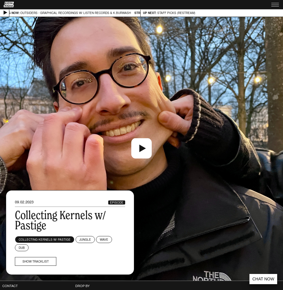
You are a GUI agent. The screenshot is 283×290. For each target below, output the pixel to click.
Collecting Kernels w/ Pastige (45, 239)
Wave (104, 239)
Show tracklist (35, 261)
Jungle (85, 239)
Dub (22, 248)
